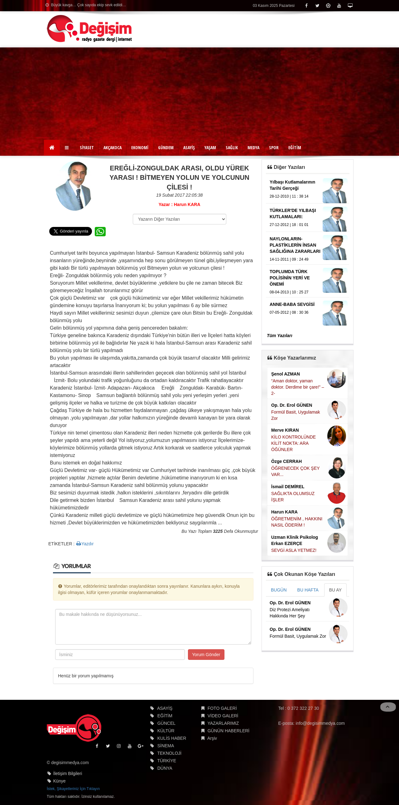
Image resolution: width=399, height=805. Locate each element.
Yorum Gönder (206, 654)
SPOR (274, 147)
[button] (67, 147)
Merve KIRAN (285, 430)
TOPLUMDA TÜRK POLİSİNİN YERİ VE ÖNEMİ (290, 278)
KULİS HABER (171, 738)
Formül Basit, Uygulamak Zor (298, 636)
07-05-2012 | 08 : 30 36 (289, 312)
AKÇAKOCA (112, 147)
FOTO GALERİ (222, 708)
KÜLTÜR (166, 730)
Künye (59, 780)
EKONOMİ (139, 147)
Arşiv (212, 738)
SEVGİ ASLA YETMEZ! (293, 550)
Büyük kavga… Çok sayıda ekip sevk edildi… (86, 5)
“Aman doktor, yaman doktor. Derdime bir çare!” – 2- (297, 387)
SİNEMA (165, 745)
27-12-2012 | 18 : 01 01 (289, 225)
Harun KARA (284, 511)
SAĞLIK (232, 147)
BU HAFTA (308, 589)
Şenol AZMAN (285, 373)
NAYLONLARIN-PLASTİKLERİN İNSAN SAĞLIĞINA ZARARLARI (295, 245)
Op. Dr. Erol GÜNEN (291, 405)
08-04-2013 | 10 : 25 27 (289, 292)
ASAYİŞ (189, 147)
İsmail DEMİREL (288, 486)
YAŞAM (210, 147)
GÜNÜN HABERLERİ (229, 730)
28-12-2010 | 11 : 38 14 (289, 196)
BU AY (335, 589)
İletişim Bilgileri (67, 773)
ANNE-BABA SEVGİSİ (292, 304)
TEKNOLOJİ (169, 753)
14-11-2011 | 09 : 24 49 (289, 259)
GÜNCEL (166, 723)
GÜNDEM (166, 147)
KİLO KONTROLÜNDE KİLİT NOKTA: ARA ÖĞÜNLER (293, 443)
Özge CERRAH (286, 461)
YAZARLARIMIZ (223, 723)
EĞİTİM (294, 147)
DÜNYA (164, 768)
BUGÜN (279, 589)
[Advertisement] (199, 94)
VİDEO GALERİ (223, 715)
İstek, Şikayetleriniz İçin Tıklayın (73, 789)
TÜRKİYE (166, 760)
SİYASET (87, 147)
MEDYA (253, 147)
